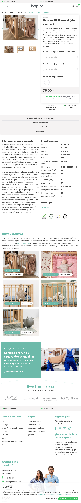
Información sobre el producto (40, 118)
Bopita (45, 17)
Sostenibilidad (34, 425)
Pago (4, 421)
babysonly (27, 303)
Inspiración (6, 473)
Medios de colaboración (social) (38, 433)
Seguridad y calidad (36, 428)
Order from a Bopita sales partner (12, 430)
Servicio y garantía (9, 445)
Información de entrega (40, 127)
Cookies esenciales (51, 499)
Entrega (5, 425)
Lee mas (46, 46)
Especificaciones (40, 122)
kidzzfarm (26, 332)
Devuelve (5, 435)
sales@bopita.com (13, 482)
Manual (45, 207)
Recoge (5, 438)
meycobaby (65, 274)
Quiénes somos (34, 421)
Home (4, 12)
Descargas (40, 131)
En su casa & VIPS (9, 470)
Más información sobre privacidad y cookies (54, 494)
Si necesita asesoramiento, (51, 107)
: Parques (18, 12)
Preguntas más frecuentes (13, 441)
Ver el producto (12, 271)
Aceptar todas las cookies (68, 499)
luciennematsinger (14, 274)
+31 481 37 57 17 (12, 478)
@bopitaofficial (23, 243)
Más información (13, 371)
